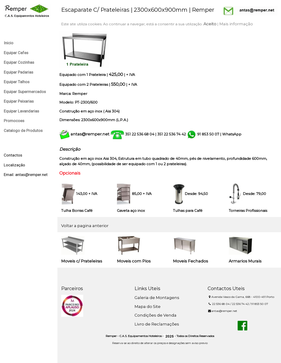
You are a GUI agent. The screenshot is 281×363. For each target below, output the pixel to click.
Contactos (13, 155)
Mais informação (236, 24)
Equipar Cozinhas (19, 62)
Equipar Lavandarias (21, 111)
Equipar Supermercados (25, 91)
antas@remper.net (90, 134)
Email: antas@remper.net (26, 174)
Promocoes (14, 120)
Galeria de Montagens (157, 297)
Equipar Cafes (16, 52)
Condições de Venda (155, 315)
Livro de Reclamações (157, 324)
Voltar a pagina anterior (85, 225)
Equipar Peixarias (19, 101)
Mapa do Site (148, 306)
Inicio (8, 43)
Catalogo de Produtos (23, 130)
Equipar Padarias (18, 72)
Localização (14, 165)
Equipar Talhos (17, 81)
